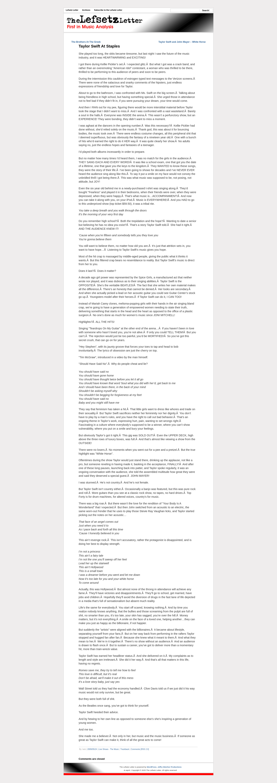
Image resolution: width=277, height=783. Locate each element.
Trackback (124, 749)
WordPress (151, 767)
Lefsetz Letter (72, 10)
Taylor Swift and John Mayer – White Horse (182, 42)
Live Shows (103, 749)
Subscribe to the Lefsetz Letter (108, 10)
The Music (114, 749)
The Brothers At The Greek (86, 42)
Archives (86, 10)
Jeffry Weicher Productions (170, 767)
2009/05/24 (92, 749)
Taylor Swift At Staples (99, 46)
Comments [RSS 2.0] (140, 749)
